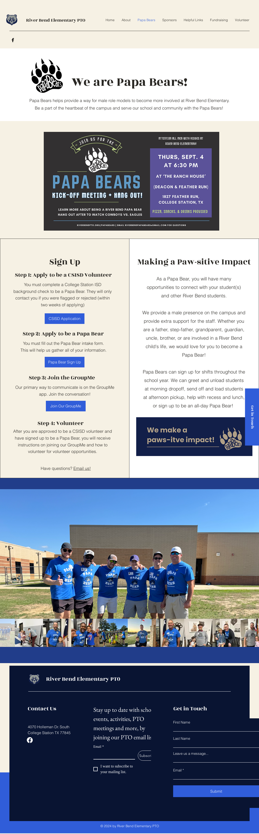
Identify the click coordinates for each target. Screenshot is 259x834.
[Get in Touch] (252, 417)
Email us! (82, 468)
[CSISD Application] (64, 318)
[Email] (112, 755)
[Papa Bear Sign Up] (64, 362)
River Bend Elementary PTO (55, 20)
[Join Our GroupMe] (66, 406)
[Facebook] (13, 40)
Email (98, 747)
